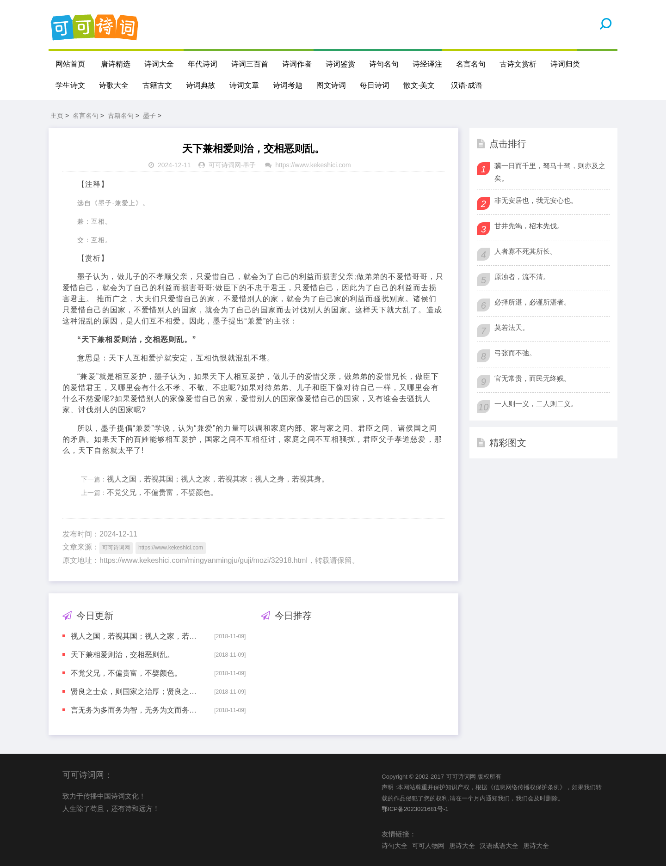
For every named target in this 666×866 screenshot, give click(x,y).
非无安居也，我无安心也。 (536, 200)
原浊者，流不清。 (522, 277)
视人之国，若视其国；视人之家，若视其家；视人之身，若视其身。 (218, 479)
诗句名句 (384, 64)
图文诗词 (331, 85)
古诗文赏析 (518, 64)
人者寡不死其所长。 (525, 251)
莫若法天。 (511, 327)
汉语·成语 (466, 85)
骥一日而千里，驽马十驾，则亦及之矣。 (549, 172)
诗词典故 (201, 85)
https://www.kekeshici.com (313, 165)
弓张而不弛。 (515, 353)
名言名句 (471, 64)
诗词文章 (244, 85)
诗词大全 (159, 64)
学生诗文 (70, 85)
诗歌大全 (114, 85)
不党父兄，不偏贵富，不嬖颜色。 (162, 492)
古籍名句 (121, 115)
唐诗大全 (462, 845)
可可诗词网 (225, 165)
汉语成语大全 (499, 845)
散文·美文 (419, 85)
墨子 (149, 115)
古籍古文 (157, 85)
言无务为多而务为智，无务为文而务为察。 (136, 710)
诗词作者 (297, 64)
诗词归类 (565, 64)
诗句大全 (394, 845)
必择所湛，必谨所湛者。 (532, 302)
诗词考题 (287, 85)
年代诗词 (202, 64)
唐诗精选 (115, 64)
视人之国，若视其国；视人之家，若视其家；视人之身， (136, 636)
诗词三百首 (249, 64)
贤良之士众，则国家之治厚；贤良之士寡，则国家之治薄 (136, 691)
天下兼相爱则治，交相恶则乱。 (122, 655)
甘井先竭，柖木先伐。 (529, 226)
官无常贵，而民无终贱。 (532, 378)
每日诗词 (374, 85)
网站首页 (70, 64)
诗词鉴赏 (340, 64)
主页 (56, 115)
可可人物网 (428, 845)
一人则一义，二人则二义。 (536, 404)
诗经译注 (427, 64)
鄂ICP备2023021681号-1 (415, 808)
